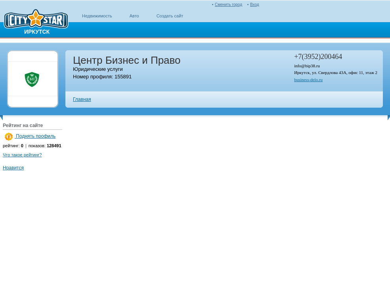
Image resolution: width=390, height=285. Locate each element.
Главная (82, 99)
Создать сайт (170, 15)
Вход (254, 4)
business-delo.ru (308, 79)
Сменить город (228, 4)
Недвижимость (97, 15)
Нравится (13, 168)
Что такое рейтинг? (22, 154)
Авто (134, 15)
